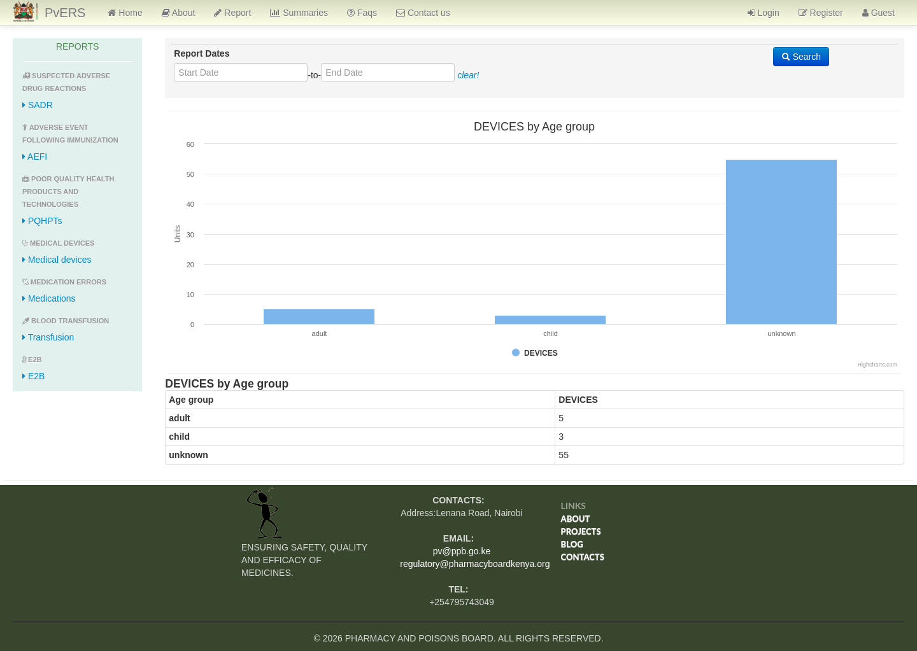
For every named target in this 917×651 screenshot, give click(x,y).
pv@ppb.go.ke (462, 551)
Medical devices (57, 260)
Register (821, 13)
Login (763, 13)
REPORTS (77, 46)
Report (232, 13)
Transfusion (48, 337)
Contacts (582, 557)
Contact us (423, 13)
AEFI (34, 156)
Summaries (299, 13)
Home (125, 13)
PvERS (65, 13)
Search (801, 57)
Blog (572, 544)
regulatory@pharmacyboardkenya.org (475, 564)
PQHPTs (42, 221)
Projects (581, 531)
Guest (878, 13)
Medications (49, 298)
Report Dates (201, 53)
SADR (37, 105)
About (178, 13)
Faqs (362, 13)
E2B (33, 376)
